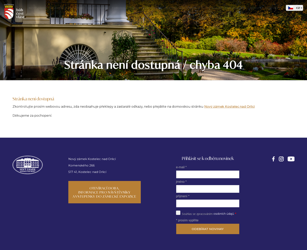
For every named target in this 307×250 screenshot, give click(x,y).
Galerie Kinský (98, 7)
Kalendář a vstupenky (67, 7)
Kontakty (272, 7)
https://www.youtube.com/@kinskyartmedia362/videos (291, 158)
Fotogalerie (212, 7)
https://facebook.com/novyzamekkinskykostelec (273, 158)
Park (145, 7)
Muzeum (170, 7)
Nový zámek (38, 7)
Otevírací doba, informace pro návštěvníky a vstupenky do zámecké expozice (104, 192)
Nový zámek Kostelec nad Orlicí (229, 106)
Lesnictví (255, 7)
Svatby (156, 7)
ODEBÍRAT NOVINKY (208, 229)
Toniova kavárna (125, 7)
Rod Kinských (189, 7)
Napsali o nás (235, 7)
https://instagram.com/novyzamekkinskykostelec (281, 158)
